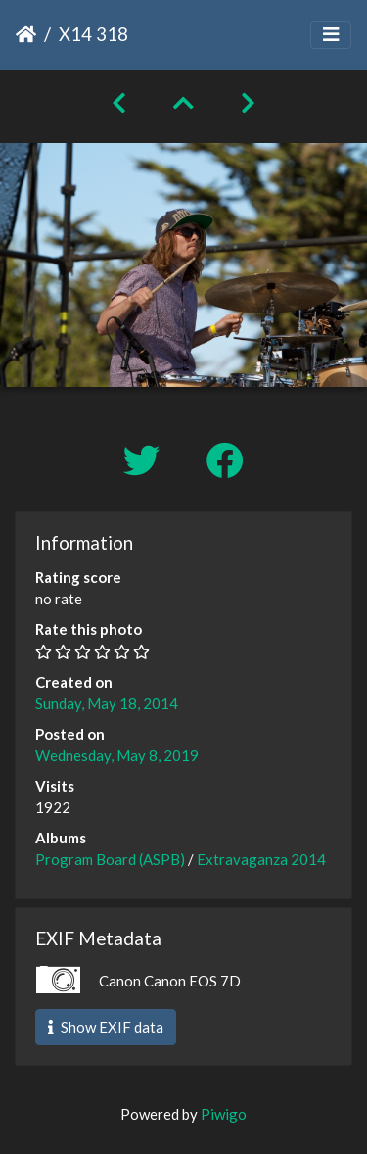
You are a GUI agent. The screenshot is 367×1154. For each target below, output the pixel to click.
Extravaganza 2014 (261, 859)
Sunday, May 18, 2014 (106, 703)
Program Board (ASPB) (110, 859)
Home (26, 34)
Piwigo (224, 1114)
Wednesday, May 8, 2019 (117, 755)
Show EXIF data (105, 1026)
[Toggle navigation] (330, 35)
